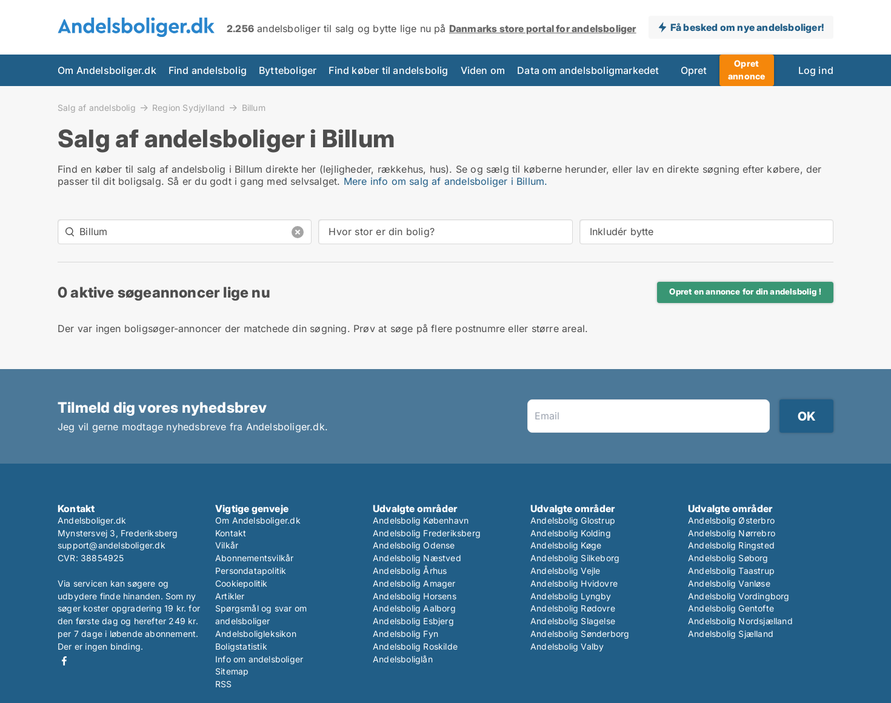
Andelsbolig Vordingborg (739, 596)
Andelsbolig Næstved (417, 558)
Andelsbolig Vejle (565, 570)
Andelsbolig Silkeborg (574, 558)
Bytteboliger (287, 70)
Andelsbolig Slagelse (572, 621)
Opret (694, 70)
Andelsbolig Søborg (728, 558)
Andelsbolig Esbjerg (413, 621)
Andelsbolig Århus (410, 570)
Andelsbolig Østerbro (731, 520)
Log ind (815, 70)
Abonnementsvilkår (254, 558)
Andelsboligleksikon (255, 633)
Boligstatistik (241, 646)
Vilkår (226, 545)
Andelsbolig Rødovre (572, 608)
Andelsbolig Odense (414, 545)
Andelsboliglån (403, 659)
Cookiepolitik (241, 583)
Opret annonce (746, 69)
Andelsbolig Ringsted (731, 545)
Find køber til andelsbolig (388, 70)
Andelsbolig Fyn (405, 633)
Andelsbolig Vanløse (729, 583)
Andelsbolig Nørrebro (731, 533)
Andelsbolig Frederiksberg (427, 533)
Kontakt (230, 533)
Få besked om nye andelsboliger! (747, 27)
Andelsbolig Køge (565, 545)
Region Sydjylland (188, 107)
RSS (223, 684)
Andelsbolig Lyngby (571, 596)
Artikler (230, 596)
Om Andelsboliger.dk (107, 70)
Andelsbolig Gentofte (731, 608)
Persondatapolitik (250, 570)
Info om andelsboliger (259, 659)
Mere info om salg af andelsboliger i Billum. (446, 181)
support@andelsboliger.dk (111, 545)
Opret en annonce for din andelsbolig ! (745, 291)
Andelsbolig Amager (414, 583)
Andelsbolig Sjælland (730, 633)
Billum (253, 108)
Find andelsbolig (208, 70)
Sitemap (232, 671)
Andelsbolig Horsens (414, 596)
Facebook (64, 660)
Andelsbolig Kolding (570, 533)
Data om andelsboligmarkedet (588, 70)
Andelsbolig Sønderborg (579, 633)
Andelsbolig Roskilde (415, 646)
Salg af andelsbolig (97, 107)
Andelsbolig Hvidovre (574, 583)
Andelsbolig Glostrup (572, 520)
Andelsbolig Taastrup (731, 570)
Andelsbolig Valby (567, 646)
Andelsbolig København (421, 520)
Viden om (483, 70)
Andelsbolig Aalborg (414, 608)
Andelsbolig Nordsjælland (740, 621)
